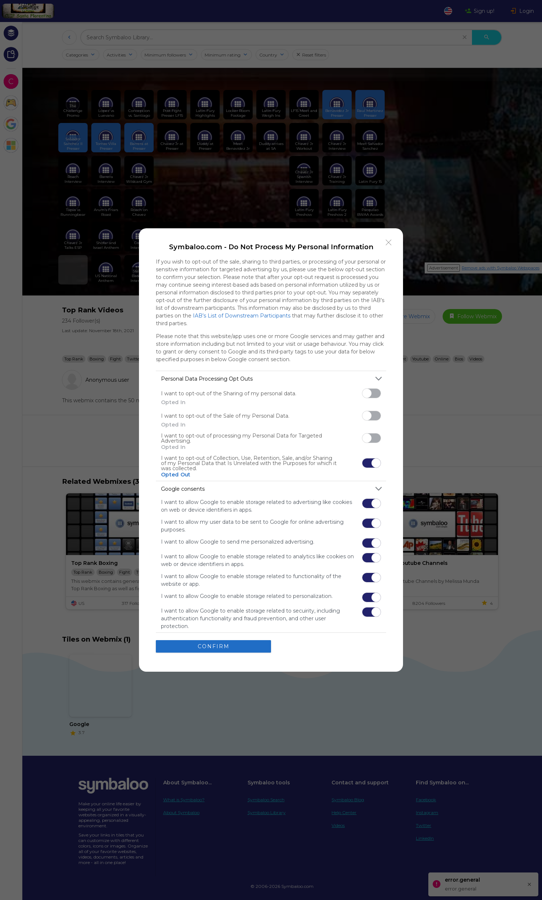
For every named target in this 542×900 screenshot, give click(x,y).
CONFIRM (214, 646)
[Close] (389, 243)
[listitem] (271, 378)
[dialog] (271, 450)
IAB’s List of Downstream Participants (241, 315)
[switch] (371, 393)
